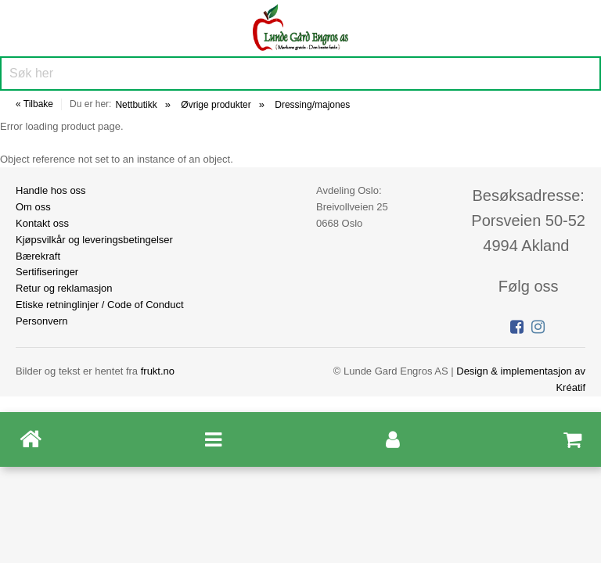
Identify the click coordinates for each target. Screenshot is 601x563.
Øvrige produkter (215, 104)
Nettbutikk (136, 104)
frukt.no (158, 371)
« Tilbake (34, 104)
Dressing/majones (312, 104)
